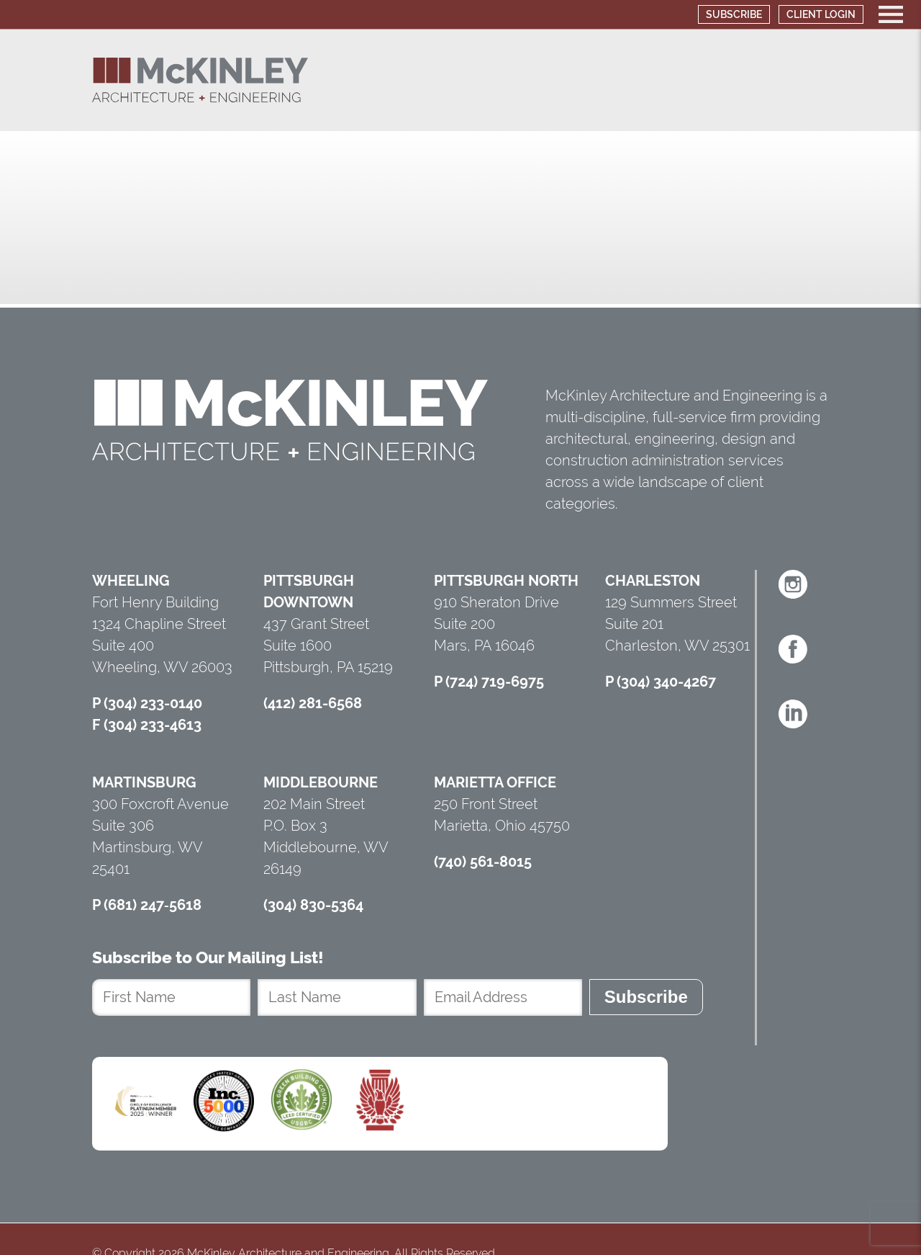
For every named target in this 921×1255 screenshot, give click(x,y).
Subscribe (734, 14)
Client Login (821, 14)
